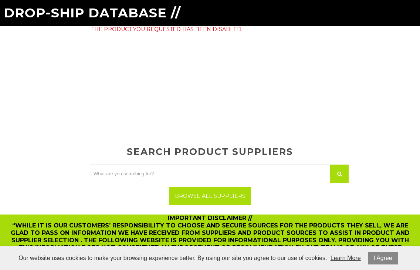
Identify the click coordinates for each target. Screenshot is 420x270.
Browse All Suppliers (210, 196)
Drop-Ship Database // (92, 13)
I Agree (382, 258)
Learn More (346, 258)
